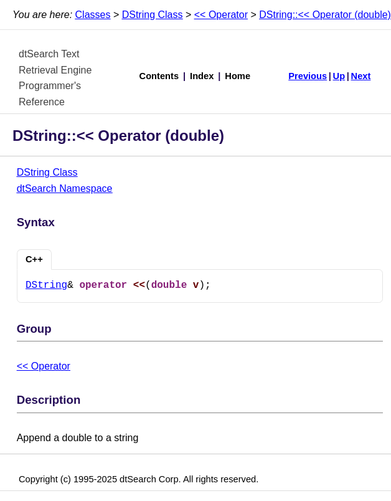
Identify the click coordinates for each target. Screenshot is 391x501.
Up (339, 76)
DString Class (152, 14)
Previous (307, 76)
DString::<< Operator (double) (325, 14)
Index (202, 76)
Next (361, 76)
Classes (93, 14)
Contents (159, 76)
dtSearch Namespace (65, 188)
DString (46, 285)
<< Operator (221, 14)
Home (237, 76)
